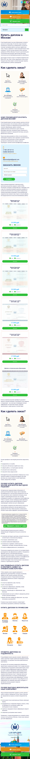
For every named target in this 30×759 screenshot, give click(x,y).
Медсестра (25, 620)
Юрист (20, 645)
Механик (5, 633)
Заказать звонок (16, 16)
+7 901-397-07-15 (21, 6)
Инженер (15, 620)
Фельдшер (10, 645)
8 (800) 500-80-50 (8, 152)
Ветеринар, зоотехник (5, 621)
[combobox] (15, 25)
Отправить (9, 179)
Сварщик (24, 633)
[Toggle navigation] (27, 29)
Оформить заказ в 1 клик (16, 526)
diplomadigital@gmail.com (11, 159)
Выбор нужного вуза (16, 12)
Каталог (5, 30)
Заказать (15, 228)
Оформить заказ (16, 21)
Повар (15, 633)
